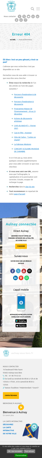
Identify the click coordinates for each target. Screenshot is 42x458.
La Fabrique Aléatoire (22, 144)
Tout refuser (29, 451)
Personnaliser (21, 455)
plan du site (29, 187)
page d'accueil (19, 194)
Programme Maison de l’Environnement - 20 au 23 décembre (25, 111)
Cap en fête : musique (23, 133)
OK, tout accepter (15, 451)
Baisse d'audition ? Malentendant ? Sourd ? (22, 388)
